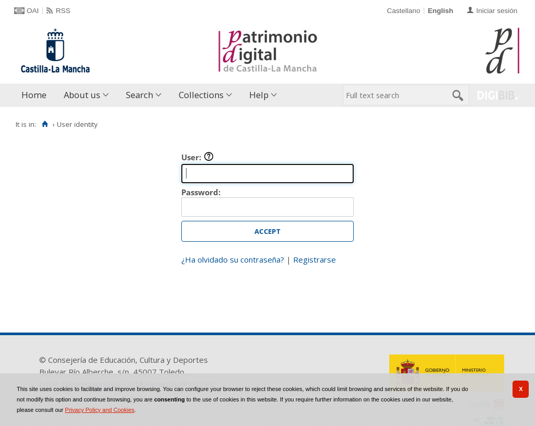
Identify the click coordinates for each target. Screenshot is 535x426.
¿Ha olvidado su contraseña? (232, 259)
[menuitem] (36, 95)
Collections (201, 95)
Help (259, 95)
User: (197, 157)
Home (33, 95)
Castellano (403, 11)
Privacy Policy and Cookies (99, 410)
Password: (200, 192)
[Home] (44, 124)
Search (139, 95)
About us (82, 95)
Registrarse (314, 259)
